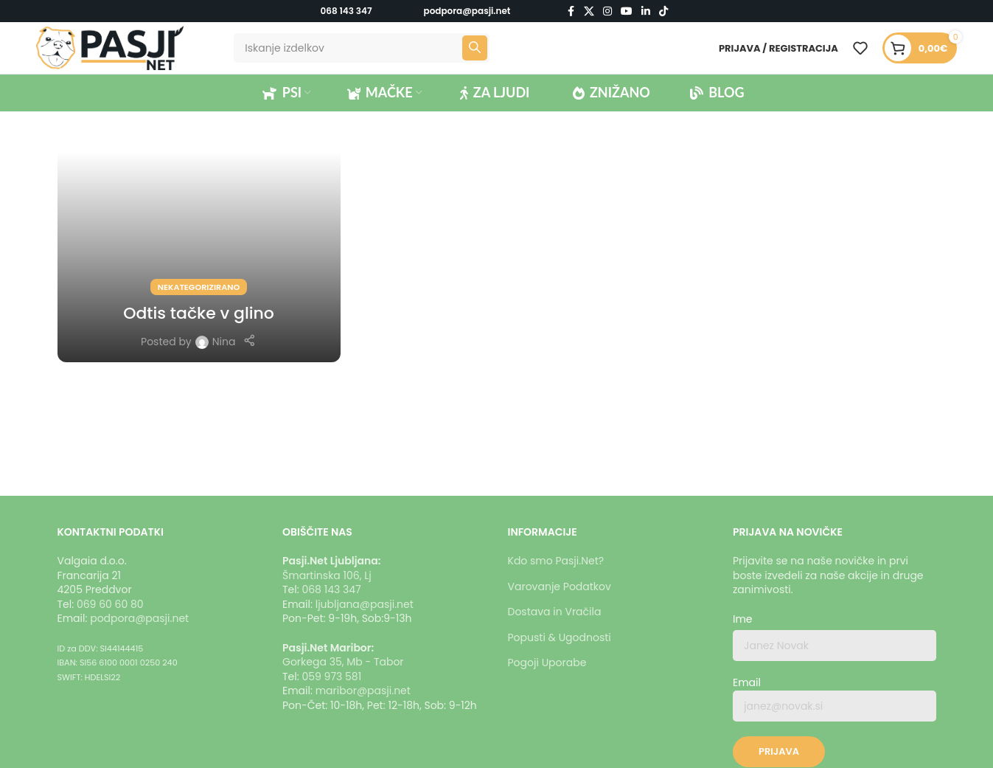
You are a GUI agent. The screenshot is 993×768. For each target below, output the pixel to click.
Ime (743, 619)
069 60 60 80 (110, 604)
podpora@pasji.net (139, 618)
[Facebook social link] (570, 11)
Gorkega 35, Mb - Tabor (343, 661)
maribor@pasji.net (363, 690)
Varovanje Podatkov (559, 586)
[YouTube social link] (626, 11)
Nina (224, 341)
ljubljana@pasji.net (365, 604)
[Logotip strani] (110, 47)
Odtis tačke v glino (198, 313)
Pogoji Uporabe (547, 662)
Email (834, 699)
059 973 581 (331, 676)
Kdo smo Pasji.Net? (556, 560)
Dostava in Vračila (555, 611)
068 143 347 (346, 10)
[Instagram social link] (607, 11)
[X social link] (589, 11)
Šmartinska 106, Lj (327, 575)
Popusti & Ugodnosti (559, 637)
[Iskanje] (361, 48)
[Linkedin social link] (646, 11)
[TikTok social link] (663, 11)
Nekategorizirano (199, 287)
